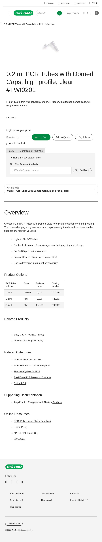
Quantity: (10, 137)
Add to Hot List (17, 143)
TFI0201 (55, 299)
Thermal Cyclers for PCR (27, 371)
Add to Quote (63, 137)
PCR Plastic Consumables (28, 359)
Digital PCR (20, 383)
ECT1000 (38, 334)
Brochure (57, 402)
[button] (1, 24)
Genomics (19, 439)
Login (9, 130)
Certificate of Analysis (31, 151)
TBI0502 (56, 305)
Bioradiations (16, 500)
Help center (15, 507)
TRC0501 (37, 340)
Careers (74, 493)
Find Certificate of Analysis (24, 164)
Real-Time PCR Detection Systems (32, 377)
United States (14, 524)
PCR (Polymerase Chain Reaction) (32, 421)
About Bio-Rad (17, 493)
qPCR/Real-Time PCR (25, 433)
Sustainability (47, 493)
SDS (11, 151)
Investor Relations (78, 500)
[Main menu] (6, 12)
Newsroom (46, 500)
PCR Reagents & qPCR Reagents (32, 365)
